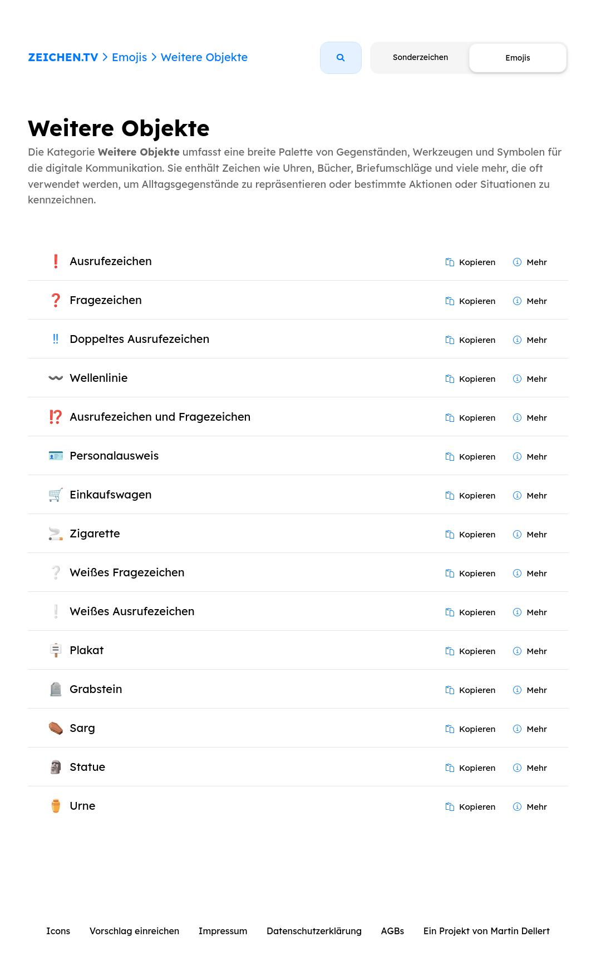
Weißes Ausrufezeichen (132, 611)
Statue (87, 767)
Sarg (82, 728)
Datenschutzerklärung (314, 930)
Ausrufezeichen (111, 261)
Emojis (129, 57)
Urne (82, 806)
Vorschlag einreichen (135, 930)
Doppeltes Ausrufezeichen (139, 339)
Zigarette (95, 533)
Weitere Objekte (204, 57)
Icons (58, 930)
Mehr (530, 262)
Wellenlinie (98, 378)
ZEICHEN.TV (63, 57)
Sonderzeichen (420, 57)
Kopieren (471, 262)
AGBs (393, 930)
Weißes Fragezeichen (127, 572)
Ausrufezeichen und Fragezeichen (160, 416)
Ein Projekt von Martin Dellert (486, 930)
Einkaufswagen (111, 494)
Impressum (223, 930)
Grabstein (96, 689)
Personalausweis (114, 455)
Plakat (87, 650)
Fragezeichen (106, 300)
